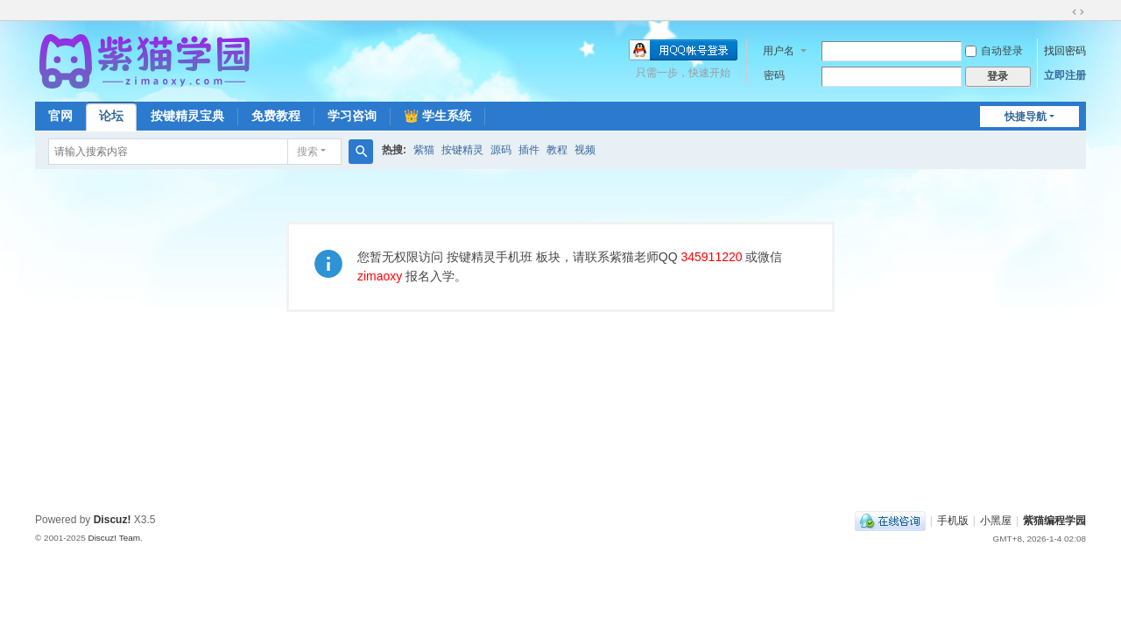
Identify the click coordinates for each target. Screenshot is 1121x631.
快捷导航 (1026, 116)
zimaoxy (379, 276)
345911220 (711, 257)
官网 (60, 116)
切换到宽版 (1078, 12)
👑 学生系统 (437, 116)
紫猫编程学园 (1054, 520)
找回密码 (1065, 51)
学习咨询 (352, 116)
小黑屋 (996, 520)
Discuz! (112, 520)
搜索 (307, 151)
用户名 (778, 51)
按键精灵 (462, 150)
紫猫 (423, 150)
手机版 (953, 520)
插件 (528, 150)
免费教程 (275, 116)
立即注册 (1065, 75)
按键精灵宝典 (187, 116)
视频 (585, 150)
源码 (500, 150)
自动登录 (994, 51)
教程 (557, 150)
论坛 (111, 116)
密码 (774, 75)
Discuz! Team (114, 537)
